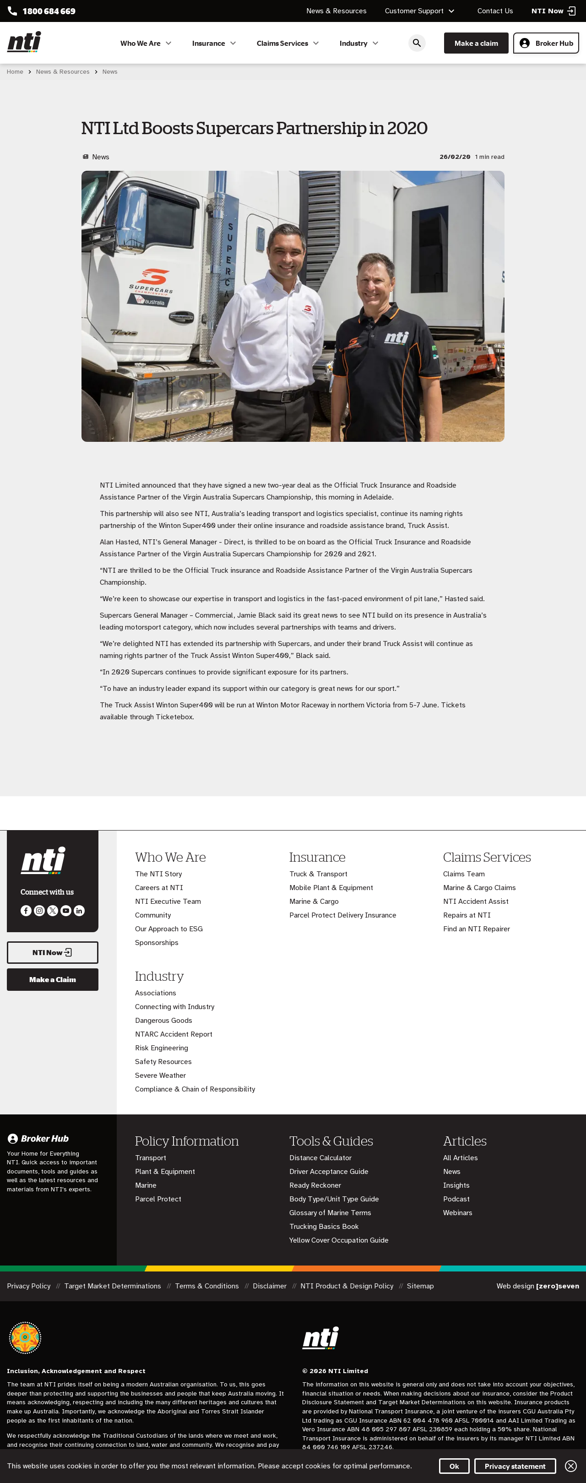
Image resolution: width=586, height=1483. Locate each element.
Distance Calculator (320, 1157)
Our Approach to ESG (169, 929)
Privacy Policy (29, 1286)
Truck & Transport (318, 874)
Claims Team (464, 874)
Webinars (457, 1212)
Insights (456, 1185)
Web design (538, 1286)
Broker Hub (546, 43)
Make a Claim (52, 979)
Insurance (215, 43)
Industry (360, 43)
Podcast (456, 1199)
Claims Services (289, 43)
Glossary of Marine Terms (330, 1212)
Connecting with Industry (174, 1006)
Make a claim (476, 43)
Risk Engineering (161, 1048)
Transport (150, 1157)
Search (417, 43)
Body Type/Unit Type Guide (334, 1199)
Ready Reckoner (315, 1185)
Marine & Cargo (314, 901)
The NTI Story (158, 874)
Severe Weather (160, 1075)
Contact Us (495, 11)
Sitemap (420, 1286)
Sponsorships (157, 942)
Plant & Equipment (165, 1171)
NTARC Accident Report (173, 1034)
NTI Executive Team (168, 901)
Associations (155, 993)
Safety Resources (163, 1061)
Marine (146, 1185)
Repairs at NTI (467, 915)
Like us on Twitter (52, 910)
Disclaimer (270, 1286)
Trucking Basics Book (324, 1226)
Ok (454, 1466)
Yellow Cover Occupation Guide (339, 1240)
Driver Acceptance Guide (329, 1171)
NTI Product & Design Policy (347, 1286)
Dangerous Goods (163, 1020)
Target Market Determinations (113, 1286)
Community (153, 915)
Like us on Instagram (39, 910)
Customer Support (421, 10)
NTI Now (53, 952)
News (452, 1171)
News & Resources (336, 11)
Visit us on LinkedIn (79, 910)
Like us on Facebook (26, 910)
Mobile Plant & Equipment (331, 887)
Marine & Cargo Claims (479, 887)
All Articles (460, 1157)
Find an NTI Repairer (476, 929)
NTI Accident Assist (476, 901)
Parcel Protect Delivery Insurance (342, 915)
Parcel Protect (158, 1199)
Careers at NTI (159, 887)
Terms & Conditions (208, 1286)
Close (571, 1466)
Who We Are (147, 43)
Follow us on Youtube (65, 910)
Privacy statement (515, 1466)
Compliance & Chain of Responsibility (195, 1089)
